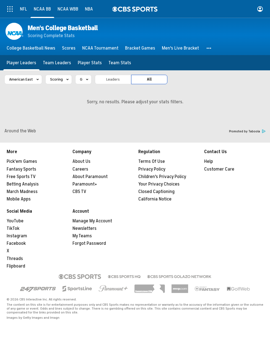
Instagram (17, 236)
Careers (80, 169)
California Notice (155, 199)
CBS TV (79, 191)
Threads (15, 258)
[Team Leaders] (57, 62)
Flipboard (16, 266)
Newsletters (84, 228)
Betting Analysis (23, 184)
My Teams (82, 236)
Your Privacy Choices (159, 184)
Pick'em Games (22, 161)
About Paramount (90, 176)
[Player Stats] (89, 62)
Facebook (16, 243)
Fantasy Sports (21, 169)
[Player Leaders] (21, 62)
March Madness (22, 191)
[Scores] (69, 48)
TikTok (13, 228)
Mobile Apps (19, 199)
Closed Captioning (156, 191)
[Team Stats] (119, 62)
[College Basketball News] (31, 48)
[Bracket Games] (140, 48)
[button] (209, 48)
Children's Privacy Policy (162, 176)
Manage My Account (92, 221)
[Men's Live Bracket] (180, 48)
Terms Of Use (151, 161)
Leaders (113, 79)
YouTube (15, 221)
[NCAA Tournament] (100, 48)
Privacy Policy (151, 169)
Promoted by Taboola (247, 131)
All (149, 79)
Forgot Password (89, 243)
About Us (81, 161)
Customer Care (219, 169)
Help (208, 161)
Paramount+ (84, 184)
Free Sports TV (21, 176)
